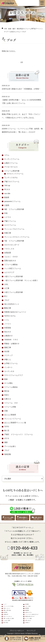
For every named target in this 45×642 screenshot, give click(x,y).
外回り (6, 395)
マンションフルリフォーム (14, 229)
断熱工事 (7, 308)
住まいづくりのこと (7, 616)
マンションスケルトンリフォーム (16, 237)
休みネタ (7, 332)
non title (7, 193)
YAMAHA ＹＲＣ (11, 340)
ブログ (6, 300)
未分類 (6, 351)
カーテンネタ (9, 371)
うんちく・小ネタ (11, 257)
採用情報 (27, 608)
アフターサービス (11, 167)
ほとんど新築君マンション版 (15, 423)
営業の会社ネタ (10, 261)
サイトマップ (31, 630)
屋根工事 (7, 347)
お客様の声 (5, 614)
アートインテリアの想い (8, 606)
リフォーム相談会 (11, 387)
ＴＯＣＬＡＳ (9, 249)
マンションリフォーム (12, 419)
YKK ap (7, 185)
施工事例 (5, 612)
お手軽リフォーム (11, 363)
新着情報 (27, 610)
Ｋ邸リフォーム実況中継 (13, 292)
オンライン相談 (28, 618)
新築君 (6, 197)
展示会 (6, 391)
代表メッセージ (6, 608)
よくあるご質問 (6, 620)
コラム (6, 155)
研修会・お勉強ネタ (11, 343)
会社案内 (27, 604)
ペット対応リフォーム (12, 268)
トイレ (6, 320)
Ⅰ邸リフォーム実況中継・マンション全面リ (21, 280)
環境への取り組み (7, 610)
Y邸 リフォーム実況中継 (14, 241)
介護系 (6, 205)
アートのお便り (10, 446)
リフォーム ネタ (11, 403)
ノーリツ (7, 324)
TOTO (6, 426)
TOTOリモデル (10, 316)
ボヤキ (6, 438)
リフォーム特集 (10, 407)
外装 (6, 213)
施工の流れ (5, 622)
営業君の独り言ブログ (30, 616)
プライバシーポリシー (17, 630)
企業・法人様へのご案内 (8, 618)
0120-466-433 (24, 548)
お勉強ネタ (8, 336)
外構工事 (7, 233)
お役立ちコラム (28, 612)
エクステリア (9, 272)
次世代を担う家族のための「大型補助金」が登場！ (21, 89)
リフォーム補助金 (11, 264)
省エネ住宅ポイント (11, 304)
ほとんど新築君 (10, 415)
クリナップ (8, 355)
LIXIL (6, 284)
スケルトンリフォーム (15, 174)
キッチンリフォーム (11, 159)
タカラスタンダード (11, 245)
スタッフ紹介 (28, 606)
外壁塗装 (7, 328)
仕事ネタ (7, 399)
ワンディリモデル (11, 178)
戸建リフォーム (10, 221)
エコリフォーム (10, 225)
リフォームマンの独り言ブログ (31, 614)
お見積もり (27, 622)
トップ (4, 604)
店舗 (6, 411)
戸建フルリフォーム (11, 181)
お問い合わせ (28, 620)
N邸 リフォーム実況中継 (14, 209)
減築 (6, 442)
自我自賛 (7, 253)
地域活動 (7, 454)
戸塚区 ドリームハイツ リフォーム (18, 434)
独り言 (6, 430)
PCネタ (7, 189)
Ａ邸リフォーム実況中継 (13, 276)
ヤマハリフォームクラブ (13, 375)
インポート (8, 367)
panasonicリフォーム (12, 201)
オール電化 (8, 383)
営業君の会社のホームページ (15, 312)
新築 (6, 379)
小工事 (6, 288)
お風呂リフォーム (11, 163)
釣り (6, 296)
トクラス (7, 217)
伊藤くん (7, 359)
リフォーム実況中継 (11, 171)
